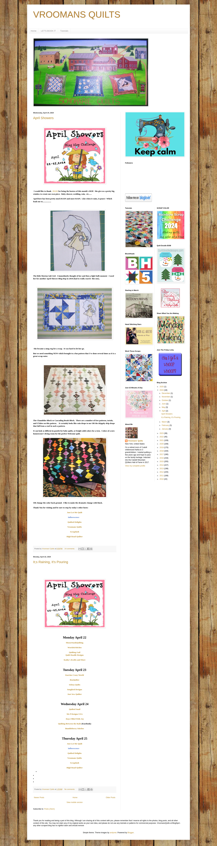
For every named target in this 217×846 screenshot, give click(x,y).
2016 (162, 458)
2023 (162, 433)
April (164, 411)
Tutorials (64, 31)
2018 (162, 451)
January (165, 429)
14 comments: (69, 549)
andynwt (113, 833)
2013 (162, 468)
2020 (162, 444)
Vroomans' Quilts (135, 441)
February (165, 425)
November (166, 397)
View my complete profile (135, 466)
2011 (162, 476)
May (164, 407)
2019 (162, 447)
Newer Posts (39, 797)
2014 (162, 465)
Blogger (130, 833)
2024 (162, 390)
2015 (162, 461)
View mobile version (75, 802)
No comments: (69, 789)
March (164, 422)
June (164, 404)
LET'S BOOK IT (48, 31)
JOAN (55, 191)
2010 (162, 479)
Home (33, 31)
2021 (162, 440)
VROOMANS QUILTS (76, 14)
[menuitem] (74, 771)
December (166, 393)
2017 (162, 454)
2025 (162, 387)
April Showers (43, 118)
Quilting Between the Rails (69, 724)
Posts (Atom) (49, 809)
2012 (162, 472)
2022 (162, 437)
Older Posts (110, 797)
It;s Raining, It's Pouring (50, 562)
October (165, 400)
